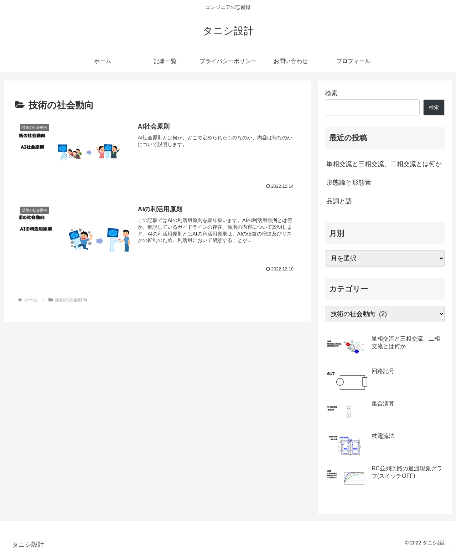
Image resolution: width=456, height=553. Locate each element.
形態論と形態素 (348, 182)
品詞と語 (339, 201)
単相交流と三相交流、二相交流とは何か (384, 163)
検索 (331, 93)
